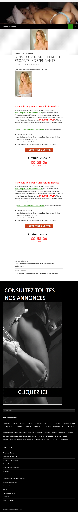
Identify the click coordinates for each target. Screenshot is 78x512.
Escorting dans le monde (24, 53)
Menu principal (75, 26)
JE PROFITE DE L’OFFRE (39, 150)
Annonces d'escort (9, 453)
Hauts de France (8, 475)
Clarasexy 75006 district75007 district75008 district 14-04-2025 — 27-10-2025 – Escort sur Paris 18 (35, 436)
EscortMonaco (34, 64)
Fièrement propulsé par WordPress (12, 509)
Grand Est (6, 471)
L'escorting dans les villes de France (14, 478)
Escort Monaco (9, 27)
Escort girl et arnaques (10, 464)
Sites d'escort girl (8, 500)
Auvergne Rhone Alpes (10, 460)
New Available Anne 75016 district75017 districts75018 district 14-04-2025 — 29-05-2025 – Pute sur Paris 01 (38, 432)
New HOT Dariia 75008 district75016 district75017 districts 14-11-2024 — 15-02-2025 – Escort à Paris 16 (36, 440)
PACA (5, 489)
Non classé (6, 486)
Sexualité (6, 497)
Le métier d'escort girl (10, 482)
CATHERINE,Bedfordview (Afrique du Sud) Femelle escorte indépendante (39, 263)
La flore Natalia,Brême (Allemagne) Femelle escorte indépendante (39, 272)
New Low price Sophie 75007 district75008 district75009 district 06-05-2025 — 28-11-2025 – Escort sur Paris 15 (39, 423)
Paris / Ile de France (9, 493)
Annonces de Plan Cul (10, 456)
